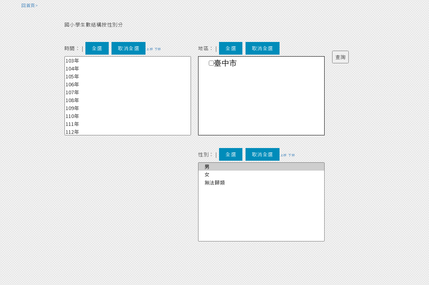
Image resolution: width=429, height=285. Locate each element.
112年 (128, 132)
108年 (128, 100)
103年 (128, 61)
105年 (128, 76)
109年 (128, 108)
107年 (128, 92)
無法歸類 (261, 182)
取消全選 (128, 48)
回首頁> (29, 5)
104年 (128, 68)
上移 (149, 49)
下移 (158, 49)
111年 (128, 124)
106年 (128, 84)
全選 (97, 48)
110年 (128, 116)
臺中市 (225, 63)
